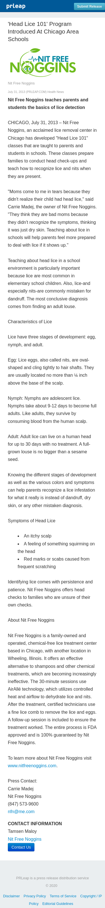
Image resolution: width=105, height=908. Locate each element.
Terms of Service (63, 896)
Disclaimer (11, 896)
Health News (55, 91)
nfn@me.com (21, 811)
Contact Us (21, 847)
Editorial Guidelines (57, 904)
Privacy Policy (35, 896)
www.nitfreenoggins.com (32, 765)
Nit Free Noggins (24, 839)
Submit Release (89, 6)
